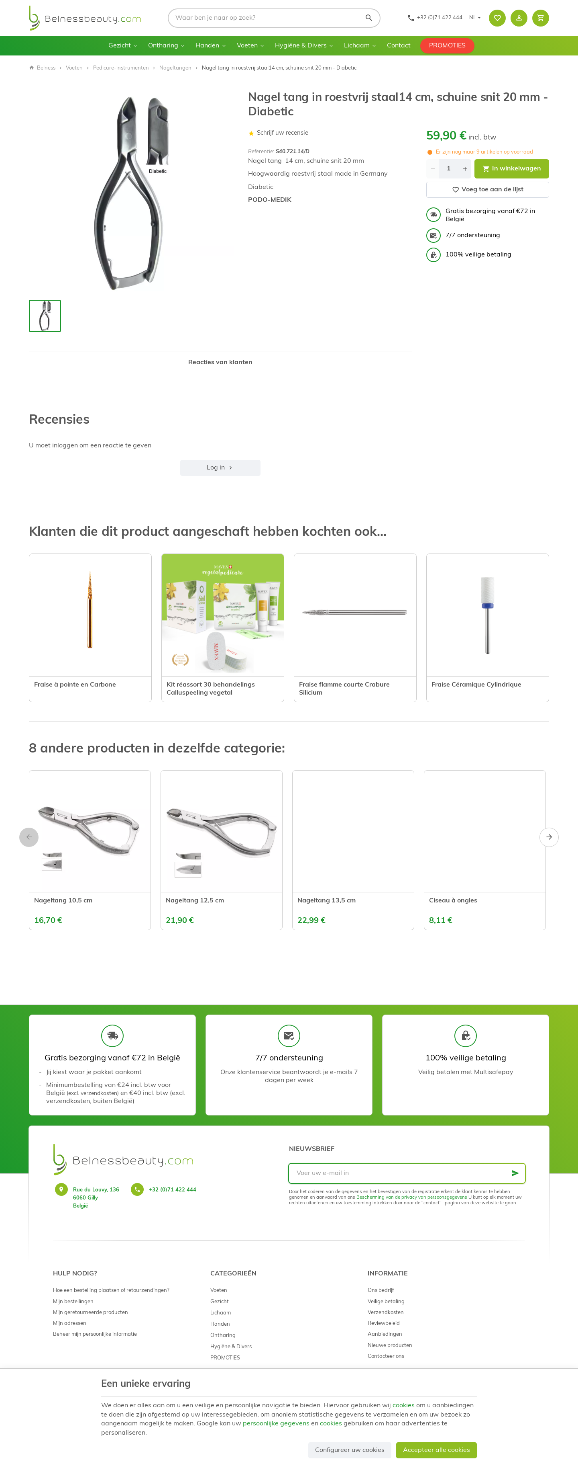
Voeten (247, 46)
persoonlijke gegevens (276, 1424)
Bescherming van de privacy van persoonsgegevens (411, 1197)
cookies (404, 1405)
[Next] (549, 837)
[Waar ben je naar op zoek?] (274, 18)
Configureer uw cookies (350, 1450)
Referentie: (261, 151)
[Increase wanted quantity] (464, 168)
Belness (42, 68)
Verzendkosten (386, 1312)
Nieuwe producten (390, 1345)
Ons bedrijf (381, 1290)
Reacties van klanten (220, 362)
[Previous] (29, 837)
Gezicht (119, 46)
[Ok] (515, 1173)
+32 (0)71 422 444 (172, 1190)
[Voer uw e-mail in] (407, 1173)
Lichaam (357, 46)
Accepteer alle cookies (436, 1450)
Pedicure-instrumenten (121, 68)
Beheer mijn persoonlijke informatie (95, 1334)
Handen (207, 46)
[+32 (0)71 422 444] (434, 18)
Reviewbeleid (384, 1323)
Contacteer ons (386, 1356)
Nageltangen (175, 68)
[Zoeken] (369, 18)
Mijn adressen (69, 1323)
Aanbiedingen (385, 1334)
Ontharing (163, 46)
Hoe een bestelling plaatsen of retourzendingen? (111, 1290)
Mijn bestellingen (73, 1301)
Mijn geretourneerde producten (90, 1312)
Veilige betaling (386, 1301)
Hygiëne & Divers (301, 46)
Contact (399, 46)
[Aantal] (448, 168)
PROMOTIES (447, 46)
